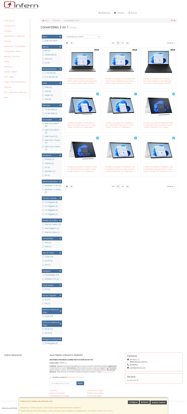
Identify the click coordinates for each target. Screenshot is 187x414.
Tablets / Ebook (10, 72)
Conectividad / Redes (12, 51)
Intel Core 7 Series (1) (51, 141)
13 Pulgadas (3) (50, 206)
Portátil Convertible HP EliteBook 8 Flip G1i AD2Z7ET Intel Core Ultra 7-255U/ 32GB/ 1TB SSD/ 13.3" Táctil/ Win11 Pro (82, 170)
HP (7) (46, 50)
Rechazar (145, 402)
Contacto (119, 13)
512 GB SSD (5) (50, 77)
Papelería (7, 87)
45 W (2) (47, 333)
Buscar (132, 13)
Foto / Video (9, 77)
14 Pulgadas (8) (50, 202)
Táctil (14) (47, 256)
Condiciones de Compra (59, 395)
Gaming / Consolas (12, 56)
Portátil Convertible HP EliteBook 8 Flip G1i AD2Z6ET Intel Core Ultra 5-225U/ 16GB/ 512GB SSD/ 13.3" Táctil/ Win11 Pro (158, 126)
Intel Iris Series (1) (51, 232)
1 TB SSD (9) (49, 73)
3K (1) (46, 175)
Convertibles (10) (50, 275)
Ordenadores (9, 21)
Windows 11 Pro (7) (51, 185)
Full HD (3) (48, 163)
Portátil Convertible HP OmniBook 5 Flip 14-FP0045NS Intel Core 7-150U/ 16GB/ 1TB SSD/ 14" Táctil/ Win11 (120, 125)
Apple (6, 97)
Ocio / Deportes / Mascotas (15, 92)
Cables (6, 61)
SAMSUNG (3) (49, 54)
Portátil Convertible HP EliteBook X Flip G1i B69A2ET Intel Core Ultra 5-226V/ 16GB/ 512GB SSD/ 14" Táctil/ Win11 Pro (120, 170)
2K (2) (46, 167)
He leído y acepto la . (68, 377)
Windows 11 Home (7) (51, 190)
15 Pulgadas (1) (50, 214)
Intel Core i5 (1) (50, 136)
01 (118, 43)
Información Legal (94, 390)
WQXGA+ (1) (48, 171)
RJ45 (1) (46, 246)
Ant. (113, 43)
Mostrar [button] (171, 43)
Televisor (7, 41)
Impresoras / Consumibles (15, 46)
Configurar (133, 402)
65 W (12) (47, 329)
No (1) (46, 303)
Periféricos (8, 66)
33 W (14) (47, 316)
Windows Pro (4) (50, 279)
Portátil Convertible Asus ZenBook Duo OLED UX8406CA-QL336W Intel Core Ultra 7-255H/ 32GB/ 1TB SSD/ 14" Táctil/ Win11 (157, 82)
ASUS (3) (47, 59)
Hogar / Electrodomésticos (15, 82)
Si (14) (46, 289)
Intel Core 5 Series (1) (51, 147)
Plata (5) (47, 87)
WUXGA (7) (48, 159)
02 (123, 43)
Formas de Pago (94, 395)
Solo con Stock (49, 40)
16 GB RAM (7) (49, 109)
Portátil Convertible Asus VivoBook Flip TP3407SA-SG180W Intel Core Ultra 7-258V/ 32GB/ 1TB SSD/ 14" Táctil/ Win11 (120, 82)
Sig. (127, 43)
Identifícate (104, 13)
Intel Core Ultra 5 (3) (50, 131)
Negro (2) (47, 95)
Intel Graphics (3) (50, 228)
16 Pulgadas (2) (50, 210)
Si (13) (46, 299)
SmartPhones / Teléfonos (14, 36)
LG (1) (46, 62)
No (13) (46, 242)
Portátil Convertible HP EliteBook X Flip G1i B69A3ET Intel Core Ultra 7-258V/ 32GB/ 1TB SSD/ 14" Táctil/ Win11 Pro (158, 169)
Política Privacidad (57, 393)
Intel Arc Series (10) (51, 224)
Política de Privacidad (108, 372)
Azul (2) (46, 99)
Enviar (80, 383)
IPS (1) (46, 265)
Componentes (10, 26)
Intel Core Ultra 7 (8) (50, 124)
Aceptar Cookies (158, 402)
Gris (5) (46, 91)
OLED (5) (47, 260)
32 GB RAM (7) (49, 113)
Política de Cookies (105, 411)
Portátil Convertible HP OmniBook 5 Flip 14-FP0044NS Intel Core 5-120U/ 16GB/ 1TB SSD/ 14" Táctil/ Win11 (81, 125)
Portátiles (8, 31)
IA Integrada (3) (50, 343)
